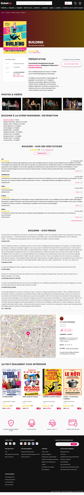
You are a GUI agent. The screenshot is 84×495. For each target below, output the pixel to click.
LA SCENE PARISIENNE (16, 73)
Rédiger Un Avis (42, 153)
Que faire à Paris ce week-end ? (69, 472)
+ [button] (2, 321)
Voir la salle (66, 334)
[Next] (80, 104)
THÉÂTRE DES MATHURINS (49, 405)
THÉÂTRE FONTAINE (27, 405)
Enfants (37, 8)
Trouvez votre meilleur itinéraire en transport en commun (69, 357)
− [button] (2, 323)
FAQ (6, 454)
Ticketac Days (68, 8)
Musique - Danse (48, 8)
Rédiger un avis (36, 52)
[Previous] (4, 104)
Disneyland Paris (66, 454)
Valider (74, 446)
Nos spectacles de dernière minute (70, 469)
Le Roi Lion (64, 457)
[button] (79, 3)
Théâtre (3, 8)
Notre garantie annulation (11, 457)
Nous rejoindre (46, 472)
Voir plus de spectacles (71, 64)
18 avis (30, 52)
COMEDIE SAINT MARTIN (68, 405)
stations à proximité (72, 352)
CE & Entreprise (9, 485)
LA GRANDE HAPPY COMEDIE (9, 405)
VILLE (68, 3)
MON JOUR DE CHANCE (30, 401)
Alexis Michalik (65, 464)
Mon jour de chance (66, 462)
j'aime (78, 173)
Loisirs (58, 8)
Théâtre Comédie (15, 12)
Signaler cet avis (5, 173)
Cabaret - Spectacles (24, 8)
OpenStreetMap (47, 361)
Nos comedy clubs (66, 467)
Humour (12, 8)
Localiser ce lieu (18, 77)
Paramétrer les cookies (48, 469)
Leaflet (41, 361)
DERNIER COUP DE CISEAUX (51, 401)
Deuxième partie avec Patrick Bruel (70, 459)
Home (2, 12)
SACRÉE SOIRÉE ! (7, 401)
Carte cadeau (78, 8)
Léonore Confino (33, 65)
